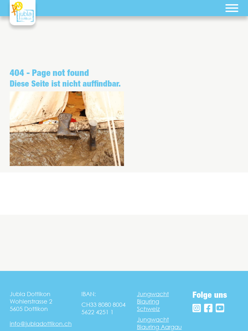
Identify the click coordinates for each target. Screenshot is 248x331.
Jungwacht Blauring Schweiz (153, 301)
